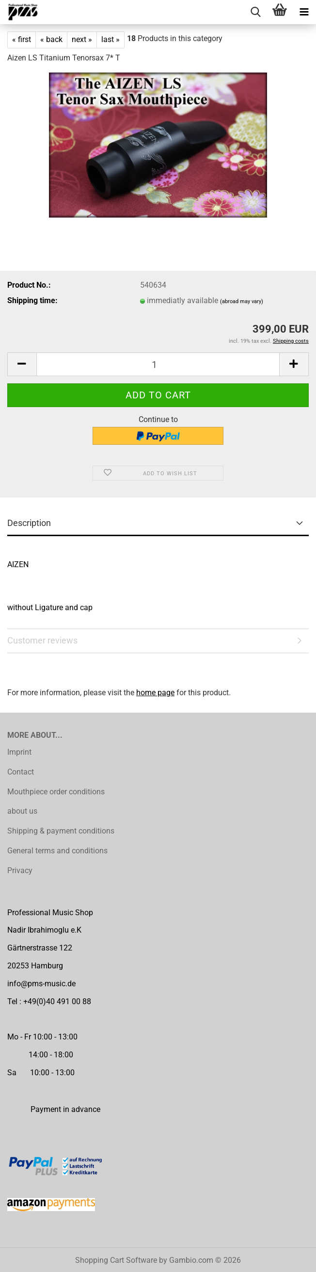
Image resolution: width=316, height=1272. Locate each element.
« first (21, 39)
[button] (21, 364)
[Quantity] (158, 364)
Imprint (19, 752)
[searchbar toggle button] (255, 12)
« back (51, 39)
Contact (20, 771)
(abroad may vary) (241, 301)
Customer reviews (42, 640)
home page (155, 692)
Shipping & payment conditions (60, 830)
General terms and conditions (57, 850)
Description (29, 523)
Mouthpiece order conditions (56, 791)
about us (22, 811)
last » (110, 39)
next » (82, 39)
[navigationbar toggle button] (304, 12)
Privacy (19, 870)
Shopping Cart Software (116, 1260)
